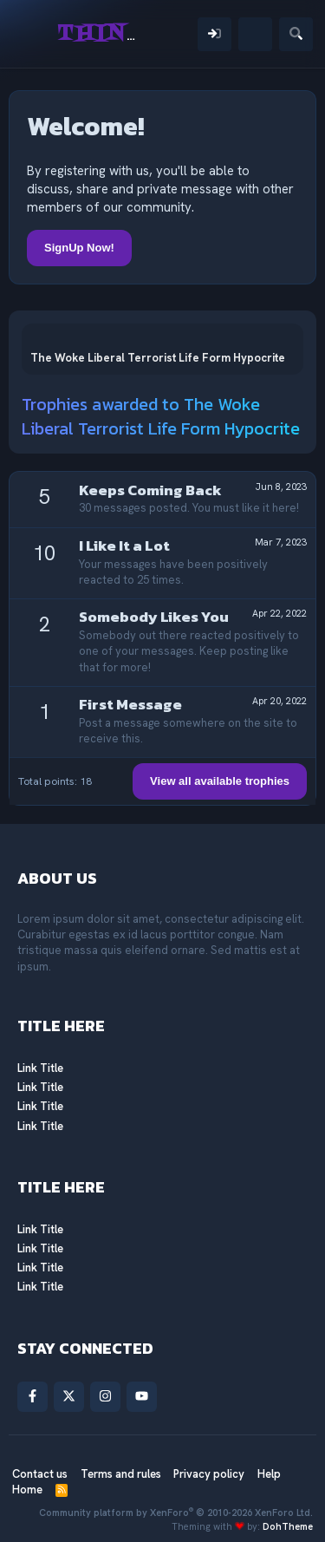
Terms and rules (121, 1474)
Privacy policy (208, 1474)
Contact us (40, 1474)
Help (269, 1474)
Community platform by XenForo (176, 1512)
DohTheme (288, 1526)
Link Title (40, 1068)
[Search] (296, 34)
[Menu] (32, 34)
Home (27, 1489)
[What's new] (255, 34)
